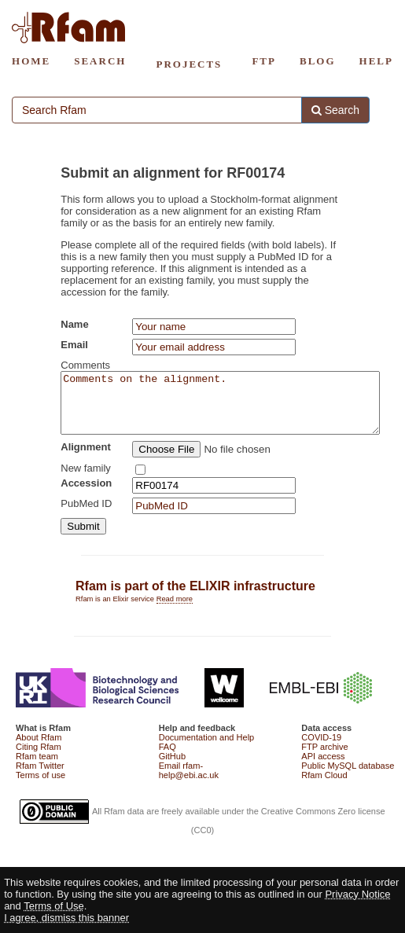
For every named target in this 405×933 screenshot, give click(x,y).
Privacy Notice (357, 894)
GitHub (172, 768)
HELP (376, 61)
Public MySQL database (347, 777)
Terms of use (40, 787)
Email (74, 345)
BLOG (318, 61)
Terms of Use (54, 906)
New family (86, 480)
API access (322, 768)
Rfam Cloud (324, 787)
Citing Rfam (38, 758)
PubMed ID (86, 515)
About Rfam (38, 749)
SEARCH (100, 61)
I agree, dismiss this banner (66, 918)
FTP (264, 61)
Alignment (86, 459)
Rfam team (37, 768)
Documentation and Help (207, 749)
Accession (86, 495)
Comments (85, 365)
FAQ (167, 758)
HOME (31, 61)
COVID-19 (321, 749)
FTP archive (324, 758)
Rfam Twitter (40, 777)
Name (74, 324)
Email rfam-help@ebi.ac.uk (189, 782)
